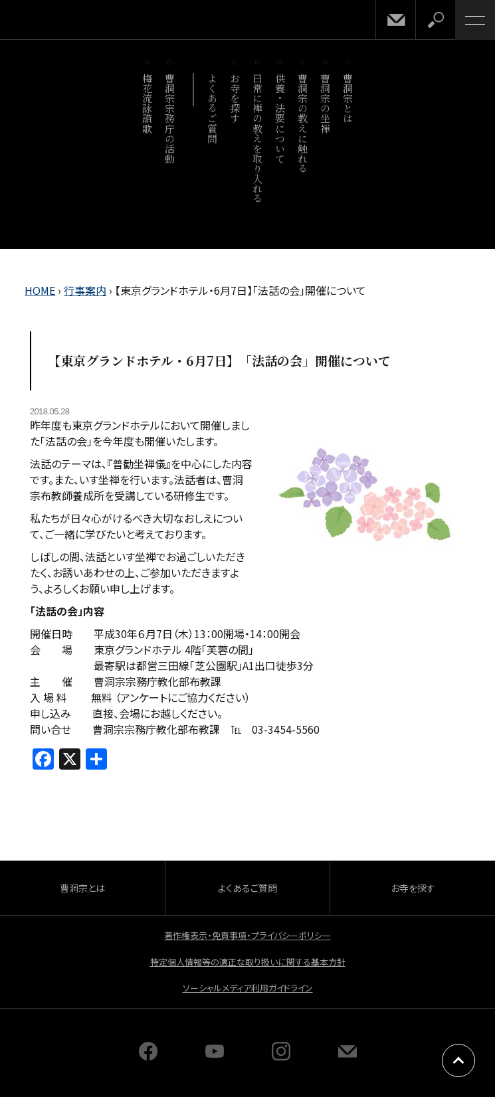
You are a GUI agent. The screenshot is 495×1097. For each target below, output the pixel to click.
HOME (40, 290)
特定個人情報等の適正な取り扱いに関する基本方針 (248, 962)
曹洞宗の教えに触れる (303, 123)
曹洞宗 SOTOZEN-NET (40, 21)
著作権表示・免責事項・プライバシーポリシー (247, 935)
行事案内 (85, 290)
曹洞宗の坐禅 (326, 103)
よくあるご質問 (213, 108)
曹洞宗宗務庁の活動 (170, 118)
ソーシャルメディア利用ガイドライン (248, 987)
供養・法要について (281, 118)
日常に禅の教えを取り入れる (258, 138)
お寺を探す (236, 98)
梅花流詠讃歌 (148, 103)
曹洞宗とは (348, 98)
